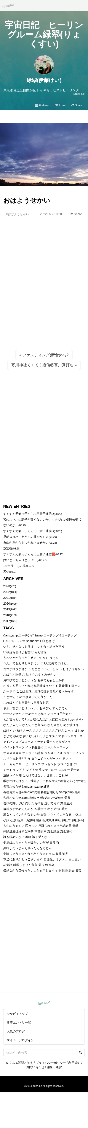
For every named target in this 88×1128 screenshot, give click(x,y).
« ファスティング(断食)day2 (44, 355)
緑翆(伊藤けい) (44, 80)
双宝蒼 (7, 548)
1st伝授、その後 (14, 566)
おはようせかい (26, 200)
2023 (6, 586)
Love (60, 105)
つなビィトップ (17, 1013)
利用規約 (74, 1062)
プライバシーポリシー (51, 1062)
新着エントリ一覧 (19, 1022)
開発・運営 (54, 1067)
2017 (6, 621)
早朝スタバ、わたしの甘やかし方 (26, 536)
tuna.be (44, 1003)
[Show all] (79, 93)
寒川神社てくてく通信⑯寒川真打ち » (44, 365)
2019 (6, 609)
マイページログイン (20, 1040)
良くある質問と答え (19, 1062)
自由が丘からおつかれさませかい (26, 542)
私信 (6, 571)
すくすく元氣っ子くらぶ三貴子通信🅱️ (29, 554)
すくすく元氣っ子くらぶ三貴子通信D (28, 513)
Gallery (42, 105)
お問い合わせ (35, 1067)
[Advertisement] (40, 292)
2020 (6, 603)
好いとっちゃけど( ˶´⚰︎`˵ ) (20, 560)
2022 (6, 592)
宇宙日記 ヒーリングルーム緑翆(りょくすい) (44, 34)
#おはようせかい (17, 214)
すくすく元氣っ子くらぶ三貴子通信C (28, 531)
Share (76, 105)
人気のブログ (16, 1031)
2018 (6, 615)
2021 (6, 597)
